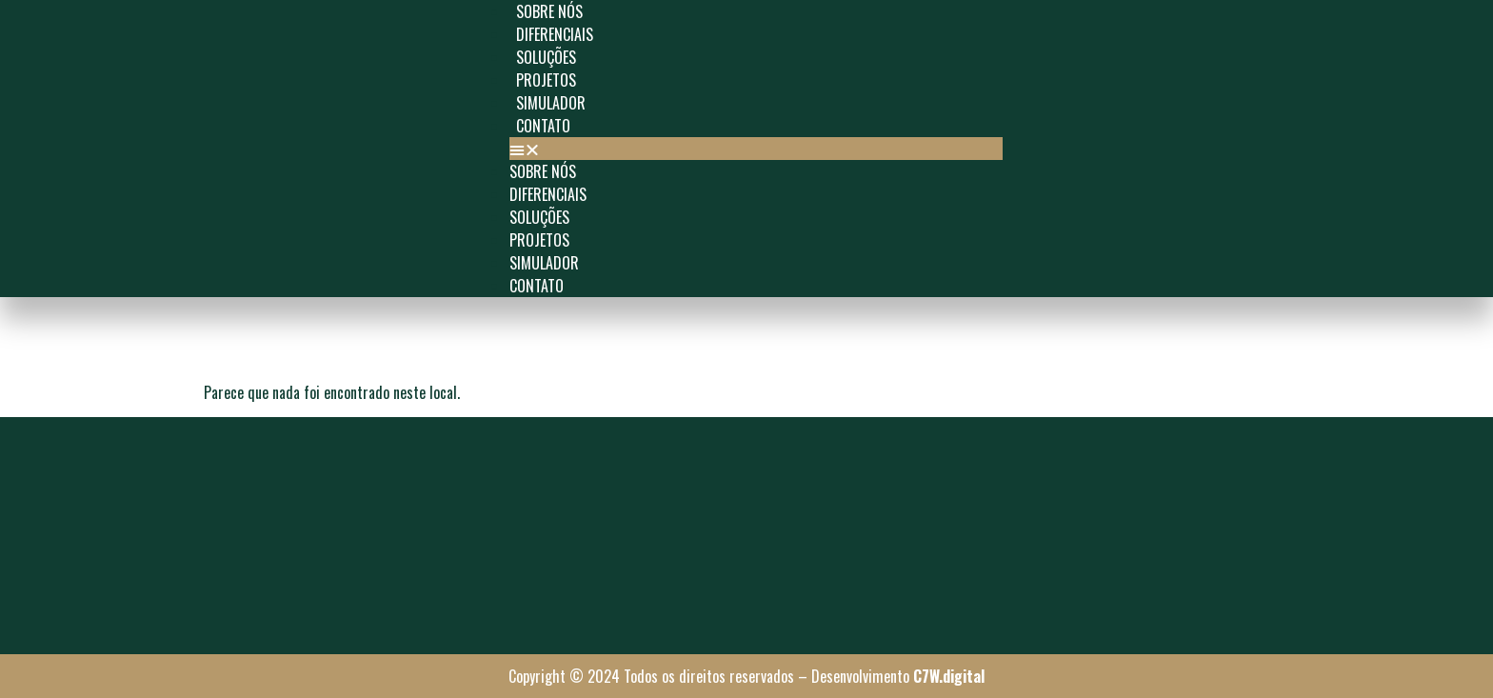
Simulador (551, 102)
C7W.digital (949, 676)
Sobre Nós (549, 11)
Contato (543, 125)
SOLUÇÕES (546, 57)
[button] (756, 148)
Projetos (546, 80)
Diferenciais (554, 34)
